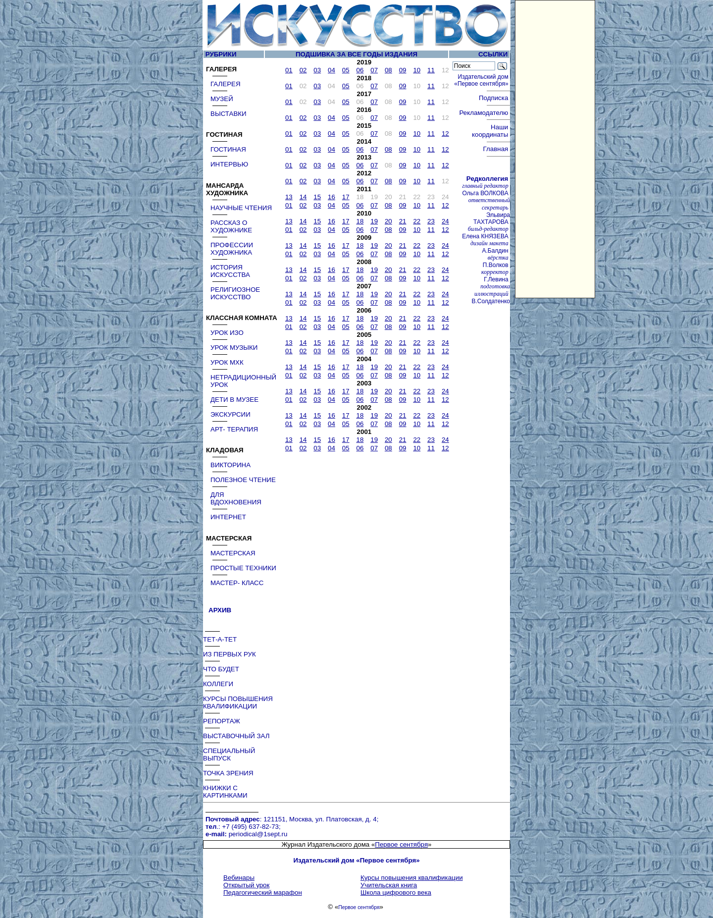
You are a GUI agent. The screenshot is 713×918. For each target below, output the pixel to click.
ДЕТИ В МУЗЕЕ (234, 399)
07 (374, 70)
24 (445, 221)
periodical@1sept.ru (258, 834)
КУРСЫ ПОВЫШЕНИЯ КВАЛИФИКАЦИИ (238, 702)
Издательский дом (482, 80)
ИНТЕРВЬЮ (229, 164)
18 (360, 221)
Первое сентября (401, 844)
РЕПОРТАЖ (221, 721)
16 (331, 197)
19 (374, 221)
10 (416, 70)
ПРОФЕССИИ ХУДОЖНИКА (231, 248)
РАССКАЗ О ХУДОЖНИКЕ (231, 226)
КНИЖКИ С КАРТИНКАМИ (225, 791)
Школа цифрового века (395, 892)
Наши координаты (491, 130)
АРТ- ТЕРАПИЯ (234, 429)
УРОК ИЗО (227, 332)
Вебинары (239, 877)
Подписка (494, 98)
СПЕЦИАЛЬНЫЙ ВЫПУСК (229, 754)
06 (360, 70)
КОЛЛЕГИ (218, 684)
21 (403, 221)
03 (317, 70)
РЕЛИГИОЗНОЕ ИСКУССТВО (235, 293)
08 (388, 70)
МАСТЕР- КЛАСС (236, 583)
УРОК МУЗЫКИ (233, 347)
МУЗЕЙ (221, 99)
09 (403, 70)
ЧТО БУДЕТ (221, 669)
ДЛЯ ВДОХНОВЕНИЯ (235, 498)
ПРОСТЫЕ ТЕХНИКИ (243, 568)
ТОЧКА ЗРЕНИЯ (228, 773)
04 (331, 70)
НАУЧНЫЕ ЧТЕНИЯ (241, 208)
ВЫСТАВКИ (228, 113)
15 (317, 197)
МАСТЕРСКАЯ (232, 553)
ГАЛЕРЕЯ (225, 84)
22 (416, 221)
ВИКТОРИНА (230, 465)
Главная (496, 149)
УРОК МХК (227, 362)
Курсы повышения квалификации (411, 877)
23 (431, 221)
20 (388, 221)
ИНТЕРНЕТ (228, 517)
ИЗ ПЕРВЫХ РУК (229, 654)
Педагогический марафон (262, 892)
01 (289, 70)
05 (346, 70)
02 (303, 70)
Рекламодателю (484, 112)
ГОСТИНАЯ (228, 149)
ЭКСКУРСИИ (230, 414)
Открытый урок (246, 885)
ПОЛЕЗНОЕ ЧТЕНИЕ (243, 480)
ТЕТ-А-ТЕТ (220, 639)
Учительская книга (388, 885)
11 (431, 70)
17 (346, 197)
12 (445, 133)
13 (289, 197)
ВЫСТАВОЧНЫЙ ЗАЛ (236, 736)
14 (303, 197)
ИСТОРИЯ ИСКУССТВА (230, 271)
